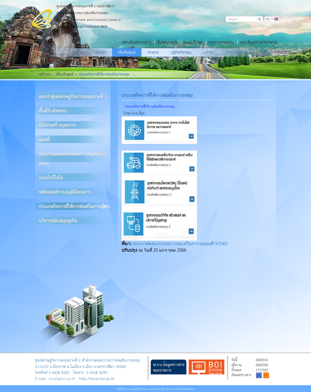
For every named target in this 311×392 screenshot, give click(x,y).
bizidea (189, 388)
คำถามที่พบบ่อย (237, 52)
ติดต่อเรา (267, 52)
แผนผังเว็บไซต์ (193, 42)
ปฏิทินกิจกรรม (181, 52)
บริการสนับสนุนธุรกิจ (58, 220)
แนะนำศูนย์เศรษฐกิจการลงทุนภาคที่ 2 (73, 96)
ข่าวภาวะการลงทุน (221, 42)
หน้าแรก (100, 52)
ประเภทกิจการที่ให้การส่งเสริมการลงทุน (74, 206)
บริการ (208, 52)
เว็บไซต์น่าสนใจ (167, 42)
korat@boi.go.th (62, 378)
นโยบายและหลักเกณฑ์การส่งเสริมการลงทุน (73, 158)
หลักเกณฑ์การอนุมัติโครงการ (65, 191)
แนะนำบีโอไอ (51, 177)
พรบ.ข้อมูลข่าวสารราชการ (258, 42)
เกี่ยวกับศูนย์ (126, 52)
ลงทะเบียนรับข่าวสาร (136, 42)
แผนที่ (44, 139)
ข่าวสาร (153, 52)
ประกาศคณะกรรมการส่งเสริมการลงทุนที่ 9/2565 (180, 243)
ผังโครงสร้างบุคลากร (57, 124)
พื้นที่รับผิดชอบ (53, 110)
